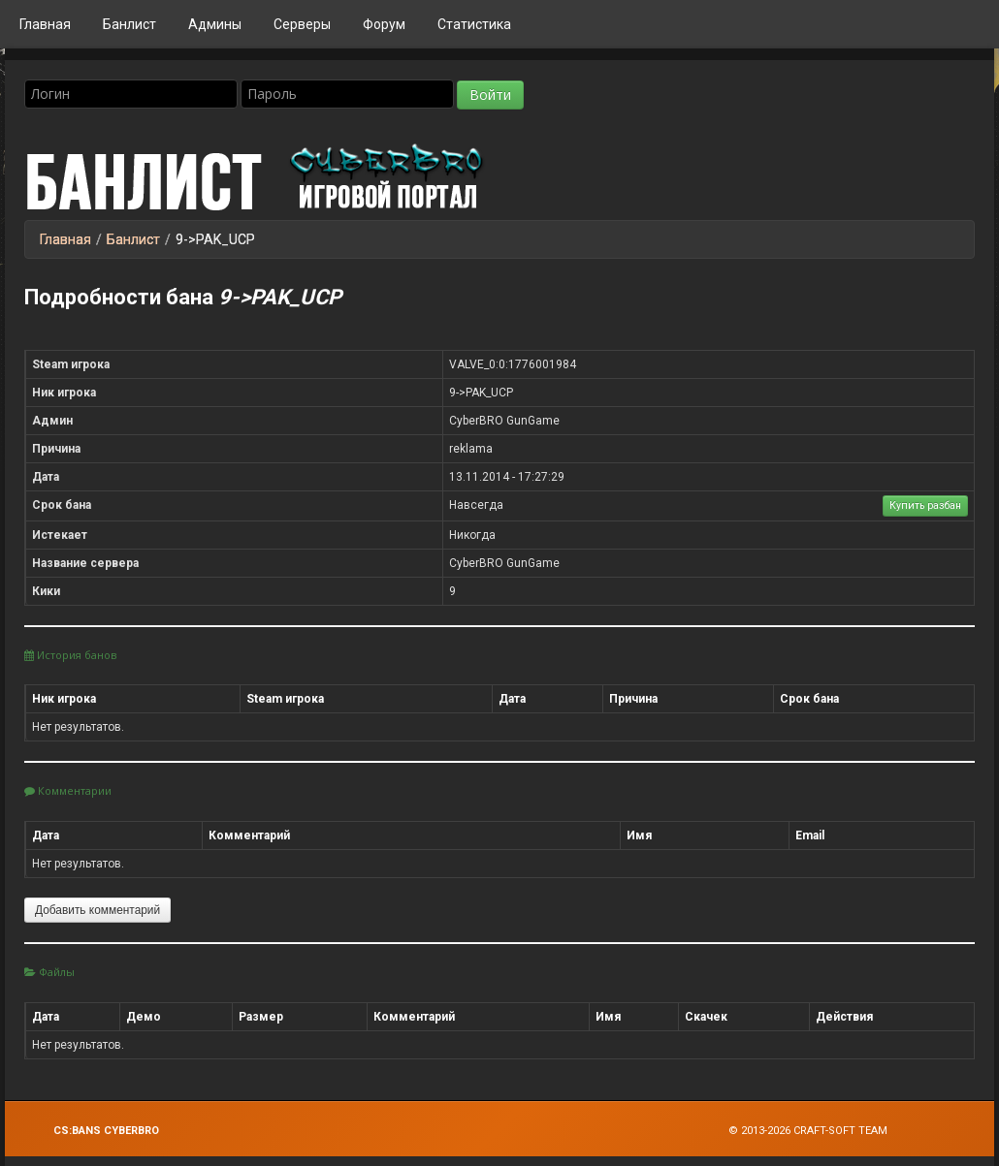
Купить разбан (925, 505)
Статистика (474, 24)
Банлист (129, 24)
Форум (384, 24)
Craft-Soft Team (840, 1130)
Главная (45, 24)
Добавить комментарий (97, 910)
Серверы (302, 24)
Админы (215, 24)
